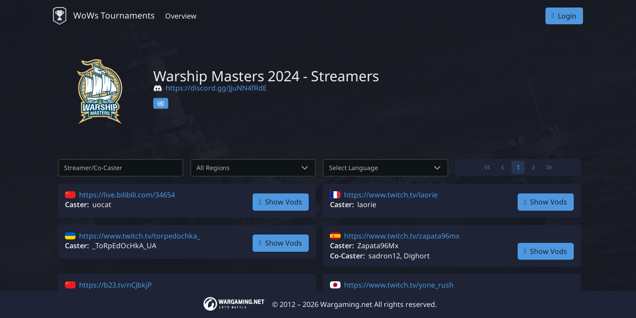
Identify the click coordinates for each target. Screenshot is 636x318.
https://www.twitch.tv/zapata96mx (401, 236)
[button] (305, 168)
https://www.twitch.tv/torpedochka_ (139, 236)
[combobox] (243, 168)
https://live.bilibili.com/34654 (127, 195)
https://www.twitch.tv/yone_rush (399, 285)
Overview (181, 16)
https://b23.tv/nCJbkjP (115, 285)
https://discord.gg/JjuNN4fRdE (216, 88)
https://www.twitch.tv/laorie (391, 195)
